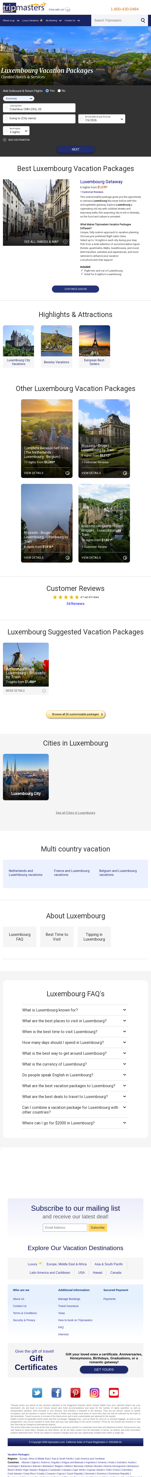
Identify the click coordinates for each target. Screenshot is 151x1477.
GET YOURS (104, 1358)
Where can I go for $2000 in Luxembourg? (75, 1111)
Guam (74, 1469)
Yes (50, 90)
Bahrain (37, 1454)
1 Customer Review (94, 535)
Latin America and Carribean (90, 1447)
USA (81, 1261)
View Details (47, 461)
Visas (61, 1301)
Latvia (131, 1473)
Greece (53, 1469)
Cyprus (61, 1461)
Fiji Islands (95, 1465)
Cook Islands (14, 1461)
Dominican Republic (119, 1461)
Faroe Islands (81, 1465)
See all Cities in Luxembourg (75, 801)
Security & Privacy (24, 1308)
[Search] (114, 20)
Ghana (33, 1469)
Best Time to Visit (57, 925)
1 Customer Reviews (91, 180)
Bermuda (78, 1454)
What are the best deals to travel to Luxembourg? (75, 1084)
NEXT (75, 138)
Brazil (11, 1458)
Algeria (35, 1450)
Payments (109, 1287)
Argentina (91, 1450)
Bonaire (98, 1454)
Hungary (132, 1469)
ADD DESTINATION (16, 128)
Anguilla (55, 1450)
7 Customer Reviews (95, 450)
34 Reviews (75, 592)
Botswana (132, 1454)
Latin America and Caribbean (50, 1261)
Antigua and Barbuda (72, 1450)
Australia (121, 1450)
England (47, 1465)
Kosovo (115, 1473)
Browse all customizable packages (77, 702)
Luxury (34, 1252)
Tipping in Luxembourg (94, 925)
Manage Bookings (69, 1287)
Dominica (102, 1461)
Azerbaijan (13, 1454)
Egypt (38, 1465)
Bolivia (88, 1454)
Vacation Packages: (19, 1442)
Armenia (102, 1450)
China (116, 1458)
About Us (18, 1287)
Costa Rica (29, 1461)
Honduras (107, 1469)
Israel (48, 1473)
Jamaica (78, 1473)
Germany (23, 1469)
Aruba (111, 1450)
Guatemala (85, 1469)
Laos (123, 1473)
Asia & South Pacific (109, 1252)
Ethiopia (68, 1465)
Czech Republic (75, 1461)
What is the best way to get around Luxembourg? (75, 1041)
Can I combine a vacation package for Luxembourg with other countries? (75, 1098)
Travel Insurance (68, 1294)
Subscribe (98, 1215)
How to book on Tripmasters (75, 1308)
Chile (108, 1458)
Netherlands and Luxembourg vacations (25, 861)
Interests (63, 1322)
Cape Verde (78, 1458)
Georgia (12, 1469)
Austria (131, 1450)
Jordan (96, 1473)
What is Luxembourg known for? (75, 998)
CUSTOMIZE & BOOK (75, 277)
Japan (87, 1473)
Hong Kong (120, 1469)
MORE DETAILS (26, 679)
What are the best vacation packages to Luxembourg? (75, 1074)
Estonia (58, 1465)
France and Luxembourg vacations (72, 861)
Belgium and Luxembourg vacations (118, 861)
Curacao (50, 1461)
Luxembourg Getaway (101, 169)
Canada (115, 1261)
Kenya (105, 1473)
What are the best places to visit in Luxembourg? (75, 1009)
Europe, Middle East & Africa (67, 1252)
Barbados (48, 1454)
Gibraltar (43, 1469)
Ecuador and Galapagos (20, 1465)
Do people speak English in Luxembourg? (75, 1063)
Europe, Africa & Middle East (35, 1447)
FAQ (61, 1315)
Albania (25, 1450)
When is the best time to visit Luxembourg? (75, 1020)
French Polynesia (131, 1465)
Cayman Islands (95, 1458)
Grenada (64, 1469)
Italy (55, 1473)
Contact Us (20, 1294)
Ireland (40, 1473)
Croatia (40, 1461)
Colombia (126, 1458)
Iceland (11, 1473)
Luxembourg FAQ (19, 925)
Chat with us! (59, 9)
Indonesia (29, 1473)
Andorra (45, 1450)
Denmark (90, 1461)
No (61, 90)
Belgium (59, 1454)
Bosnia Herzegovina (114, 1454)
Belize (68, 1454)
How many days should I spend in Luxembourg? (75, 1030)
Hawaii (97, 1261)
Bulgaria (43, 1458)
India (19, 1473)
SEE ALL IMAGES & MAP (45, 230)
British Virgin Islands (26, 1458)
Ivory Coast (66, 1473)
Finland (107, 1465)
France (116, 1465)
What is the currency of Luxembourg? (75, 1052)
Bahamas (26, 1454)
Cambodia (55, 1458)
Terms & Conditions (25, 1301)
